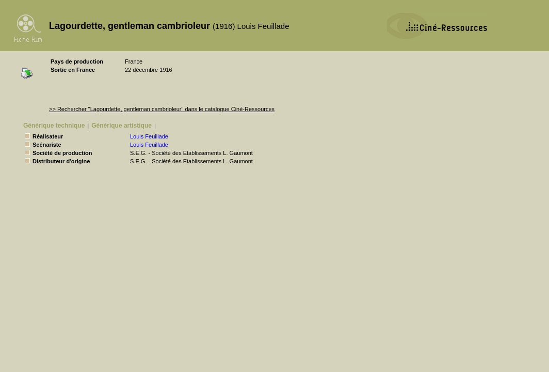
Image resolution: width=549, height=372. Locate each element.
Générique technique (54, 125)
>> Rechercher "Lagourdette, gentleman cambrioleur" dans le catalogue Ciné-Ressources (161, 109)
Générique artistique (121, 125)
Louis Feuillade (149, 136)
